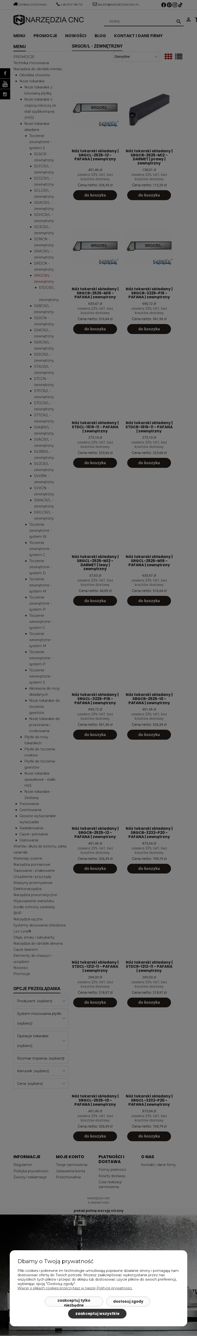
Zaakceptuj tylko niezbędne (73, 1302)
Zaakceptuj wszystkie (97, 1313)
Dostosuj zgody (128, 1301)
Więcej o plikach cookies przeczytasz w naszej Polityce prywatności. (75, 1288)
